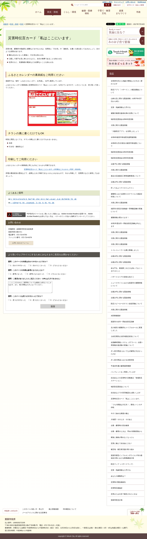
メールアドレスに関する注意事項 (34, 513)
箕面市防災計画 (116, 500)
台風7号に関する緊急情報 (120, 164)
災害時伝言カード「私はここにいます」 (126, 399)
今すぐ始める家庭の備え (120, 413)
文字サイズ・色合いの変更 (135, 5)
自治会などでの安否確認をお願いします (126, 393)
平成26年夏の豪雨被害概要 (121, 366)
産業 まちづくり (121, 12)
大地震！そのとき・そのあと (121, 419)
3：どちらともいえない (59, 265)
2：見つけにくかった (38, 300)
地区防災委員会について (120, 387)
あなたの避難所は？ (118, 476)
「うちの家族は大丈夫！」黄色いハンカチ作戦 (126, 406)
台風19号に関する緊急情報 (121, 256)
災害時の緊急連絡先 (118, 482)
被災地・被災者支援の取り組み (122, 449)
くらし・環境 (69, 12)
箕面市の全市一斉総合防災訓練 (122, 322)
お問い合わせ (130, 2)
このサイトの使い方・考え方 (33, 509)
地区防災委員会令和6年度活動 (122, 119)
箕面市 (5, 24)
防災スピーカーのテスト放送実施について (126, 304)
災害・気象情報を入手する (121, 107)
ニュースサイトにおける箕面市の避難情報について (126, 284)
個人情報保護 (54, 509)
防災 (22, 24)
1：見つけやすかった (18, 300)
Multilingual (142, 2)
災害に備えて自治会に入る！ (121, 443)
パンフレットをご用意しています (123, 372)
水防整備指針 (116, 316)
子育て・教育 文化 (104, 12)
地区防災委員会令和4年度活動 (122, 152)
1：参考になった (16, 274)
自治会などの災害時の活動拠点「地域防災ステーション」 (126, 379)
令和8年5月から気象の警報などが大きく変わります (126, 82)
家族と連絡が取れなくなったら (122, 437)
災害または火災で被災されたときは (124, 494)
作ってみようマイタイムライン (122, 188)
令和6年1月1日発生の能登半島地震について (126, 144)
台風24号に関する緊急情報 (121, 292)
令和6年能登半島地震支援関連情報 (124, 137)
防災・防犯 (52, 12)
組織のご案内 (107, 2)
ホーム (38, 12)
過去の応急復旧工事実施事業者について (126, 176)
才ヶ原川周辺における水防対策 (122, 360)
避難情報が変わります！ (120, 217)
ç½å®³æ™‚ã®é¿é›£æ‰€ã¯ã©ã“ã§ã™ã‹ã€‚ (32, 203)
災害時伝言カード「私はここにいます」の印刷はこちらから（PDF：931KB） (53, 169)
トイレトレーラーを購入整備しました (125, 250)
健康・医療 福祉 (87, 12)
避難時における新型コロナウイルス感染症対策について (126, 195)
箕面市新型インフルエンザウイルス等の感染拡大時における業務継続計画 (126, 456)
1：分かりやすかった (18, 265)
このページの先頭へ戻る (135, 512)
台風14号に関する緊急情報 (121, 182)
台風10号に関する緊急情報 (121, 262)
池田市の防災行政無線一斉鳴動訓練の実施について (126, 210)
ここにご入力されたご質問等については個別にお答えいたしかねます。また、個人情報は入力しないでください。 (30, 287)
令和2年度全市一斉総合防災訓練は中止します (126, 224)
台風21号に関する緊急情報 (121, 298)
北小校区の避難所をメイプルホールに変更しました (126, 329)
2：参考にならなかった (35, 274)
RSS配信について (69, 509)
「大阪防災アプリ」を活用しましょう (125, 131)
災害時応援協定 (116, 488)
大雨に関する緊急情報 (119, 125)
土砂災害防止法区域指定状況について (125, 336)
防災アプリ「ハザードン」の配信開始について (126, 91)
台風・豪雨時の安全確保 (120, 425)
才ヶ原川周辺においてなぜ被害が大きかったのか (126, 352)
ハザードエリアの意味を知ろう (122, 277)
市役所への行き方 (11, 511)
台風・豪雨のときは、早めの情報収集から (126, 431)
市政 (138, 12)
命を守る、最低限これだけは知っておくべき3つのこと (126, 269)
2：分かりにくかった (38, 265)
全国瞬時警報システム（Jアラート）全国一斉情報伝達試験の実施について (127, 343)
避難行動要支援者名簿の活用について (125, 113)
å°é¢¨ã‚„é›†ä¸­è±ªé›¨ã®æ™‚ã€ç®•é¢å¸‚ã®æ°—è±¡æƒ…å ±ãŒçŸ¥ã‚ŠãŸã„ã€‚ (43, 199)
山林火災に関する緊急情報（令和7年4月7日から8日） (126, 100)
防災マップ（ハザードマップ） (122, 464)
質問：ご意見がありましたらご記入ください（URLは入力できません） (34, 279)
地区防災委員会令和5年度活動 (122, 158)
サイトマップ (119, 2)
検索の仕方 (117, 5)
